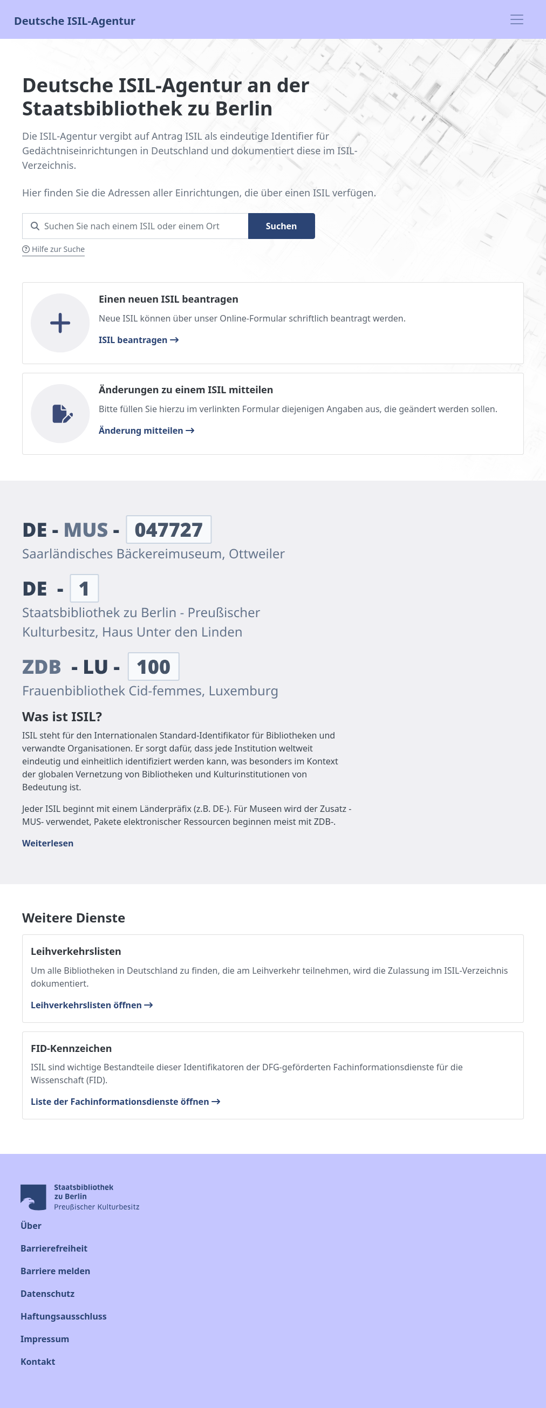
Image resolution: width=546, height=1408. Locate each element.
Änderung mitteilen (146, 430)
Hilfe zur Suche (53, 249)
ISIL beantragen (139, 340)
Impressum (45, 1339)
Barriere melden (55, 1271)
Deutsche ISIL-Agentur (74, 19)
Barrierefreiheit (54, 1248)
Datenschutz (47, 1294)
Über (31, 1226)
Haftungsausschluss (64, 1316)
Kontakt (38, 1362)
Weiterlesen (47, 843)
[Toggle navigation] (517, 19)
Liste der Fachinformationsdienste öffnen (125, 1102)
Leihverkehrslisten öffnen (92, 1005)
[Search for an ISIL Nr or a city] (135, 226)
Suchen (281, 226)
